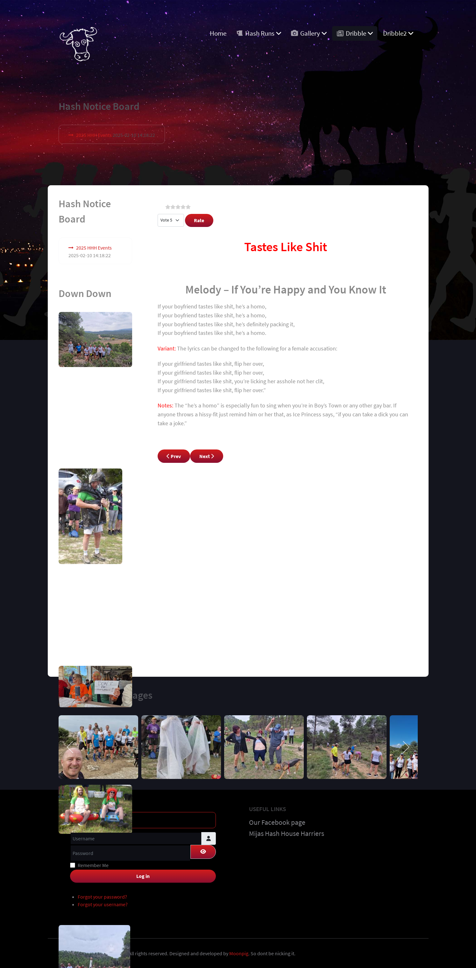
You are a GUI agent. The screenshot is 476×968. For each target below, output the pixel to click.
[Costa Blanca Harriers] (78, 42)
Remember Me (93, 863)
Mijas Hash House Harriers (286, 832)
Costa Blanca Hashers (103, 952)
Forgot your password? (102, 895)
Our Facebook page (277, 820)
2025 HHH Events (94, 135)
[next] (406, 745)
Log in (143, 874)
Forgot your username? (103, 903)
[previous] (70, 745)
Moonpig (238, 952)
